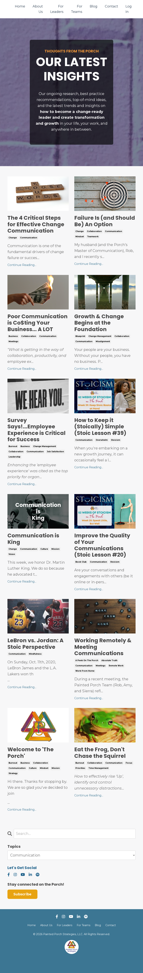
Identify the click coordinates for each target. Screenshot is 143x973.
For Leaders (56, 9)
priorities (80, 781)
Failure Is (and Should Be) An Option (105, 222)
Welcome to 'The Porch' (31, 765)
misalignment (103, 344)
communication (28, 239)
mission (55, 560)
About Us (38, 9)
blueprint (80, 338)
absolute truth (109, 673)
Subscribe (22, 907)
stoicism (115, 450)
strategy (13, 786)
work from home (84, 683)
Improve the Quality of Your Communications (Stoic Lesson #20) (103, 556)
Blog (93, 6)
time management (98, 781)
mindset (79, 237)
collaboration (94, 232)
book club (81, 573)
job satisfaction (55, 462)
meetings (13, 350)
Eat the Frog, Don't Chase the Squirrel (100, 765)
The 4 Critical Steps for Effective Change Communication (36, 225)
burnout (13, 457)
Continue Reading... (21, 266)
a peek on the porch (86, 673)
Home (20, 6)
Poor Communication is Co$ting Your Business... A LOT (34, 328)
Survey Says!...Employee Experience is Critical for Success (37, 439)
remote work (116, 678)
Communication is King (34, 549)
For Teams (76, 9)
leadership (14, 467)
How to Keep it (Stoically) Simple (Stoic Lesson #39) (101, 436)
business (13, 345)
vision (12, 565)
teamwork (92, 237)
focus (129, 776)
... (38, 805)
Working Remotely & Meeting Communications (104, 659)
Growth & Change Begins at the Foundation (100, 325)
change (13, 239)
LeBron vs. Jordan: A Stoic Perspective (36, 655)
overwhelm (102, 450)
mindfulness (35, 666)
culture (44, 560)
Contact (111, 6)
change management (99, 338)
